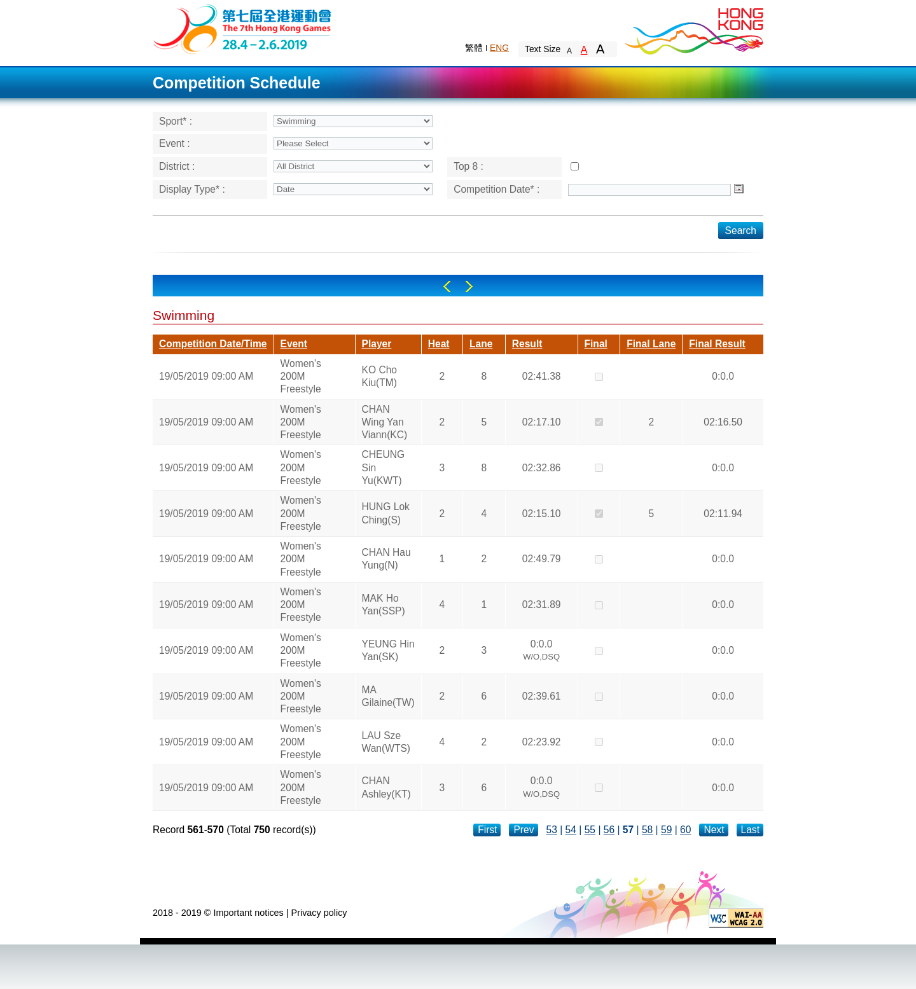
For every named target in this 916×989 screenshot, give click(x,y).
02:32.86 (541, 467)
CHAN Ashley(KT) (386, 787)
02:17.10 (541, 422)
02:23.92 (541, 742)
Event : (174, 143)
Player (377, 343)
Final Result (717, 343)
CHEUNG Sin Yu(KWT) (383, 467)
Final (596, 343)
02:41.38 (541, 376)
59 (666, 829)
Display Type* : (192, 189)
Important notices (248, 913)
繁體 (474, 48)
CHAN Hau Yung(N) (386, 559)
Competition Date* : (496, 189)
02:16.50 (723, 422)
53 (551, 829)
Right (469, 286)
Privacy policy (319, 913)
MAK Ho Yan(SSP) (383, 604)
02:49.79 (541, 558)
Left (446, 286)
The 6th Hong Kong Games (243, 28)
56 (609, 829)
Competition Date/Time (213, 343)
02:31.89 (541, 604)
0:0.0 (723, 376)
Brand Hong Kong (693, 28)
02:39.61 (541, 696)
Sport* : (175, 121)
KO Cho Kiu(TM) (379, 376)
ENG (499, 48)
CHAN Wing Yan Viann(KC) (385, 422)
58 (647, 829)
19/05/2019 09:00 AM (206, 376)
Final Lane (651, 343)
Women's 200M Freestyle (301, 376)
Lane (480, 343)
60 (685, 829)
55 (590, 829)
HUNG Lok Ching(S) (386, 513)
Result (527, 343)
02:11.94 (723, 513)
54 (571, 829)
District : (177, 166)
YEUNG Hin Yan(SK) (388, 650)
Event (294, 343)
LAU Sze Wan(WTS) (386, 742)
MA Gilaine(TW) (388, 696)
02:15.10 (541, 513)
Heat (439, 343)
